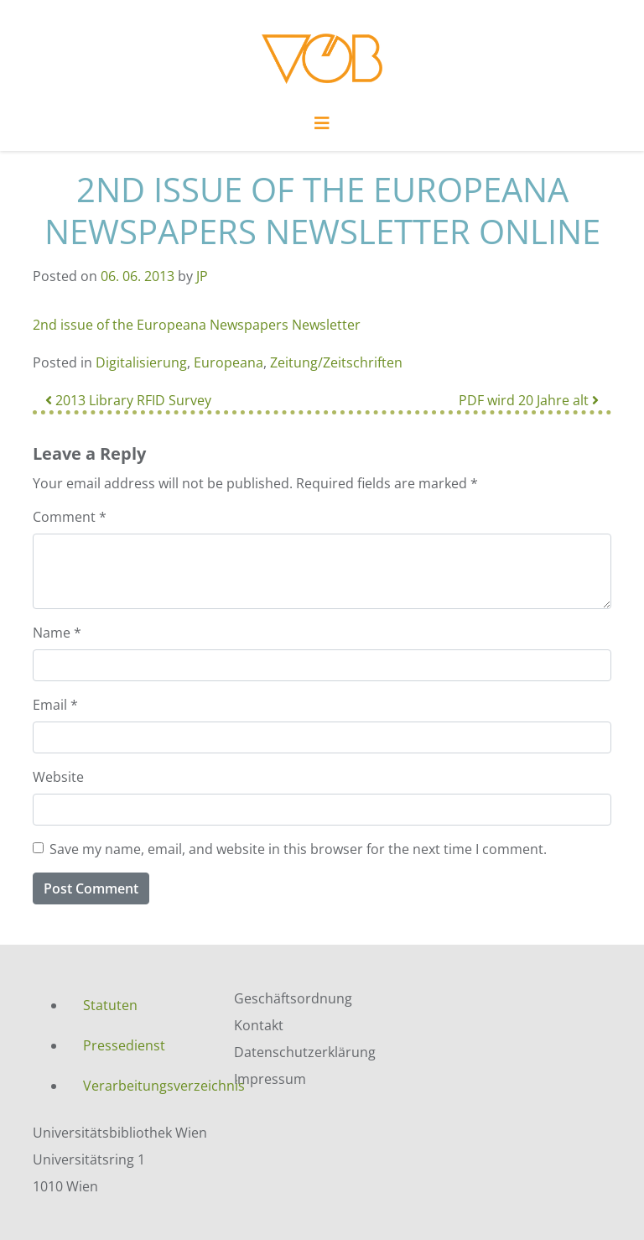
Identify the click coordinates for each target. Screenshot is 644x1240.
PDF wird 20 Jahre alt (529, 400)
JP (202, 276)
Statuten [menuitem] (110, 1005)
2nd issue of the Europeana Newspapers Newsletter (197, 324)
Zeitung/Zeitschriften (336, 362)
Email (55, 705)
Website (58, 777)
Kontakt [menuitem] (258, 1025)
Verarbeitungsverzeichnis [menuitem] (146, 1085)
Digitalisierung (141, 362)
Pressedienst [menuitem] (124, 1045)
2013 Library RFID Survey (128, 400)
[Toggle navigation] (322, 127)
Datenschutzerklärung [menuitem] (305, 1052)
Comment (69, 517)
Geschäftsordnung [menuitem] (293, 998)
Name (57, 632)
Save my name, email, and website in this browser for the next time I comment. (298, 849)
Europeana (228, 362)
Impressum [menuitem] (270, 1079)
